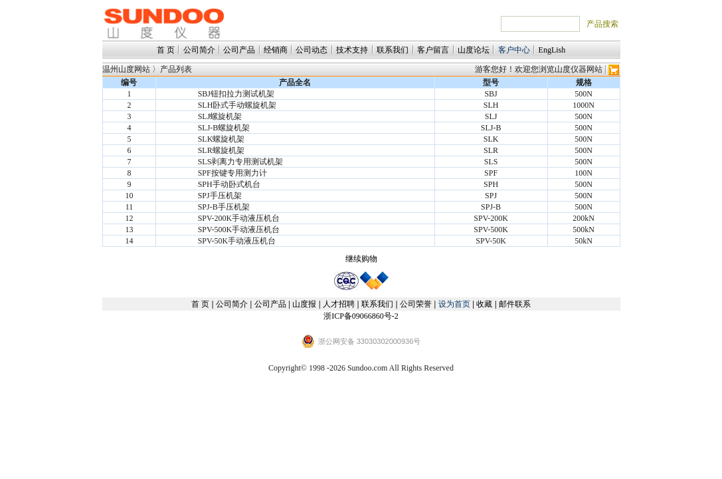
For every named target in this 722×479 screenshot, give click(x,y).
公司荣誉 (416, 304)
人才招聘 (339, 304)
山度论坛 (474, 50)
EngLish (552, 50)
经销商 (276, 50)
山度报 (304, 304)
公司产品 (239, 50)
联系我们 (392, 50)
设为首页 (454, 304)
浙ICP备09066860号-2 (361, 316)
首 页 (166, 50)
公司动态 (311, 50)
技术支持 (352, 50)
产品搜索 (602, 24)
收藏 (484, 304)
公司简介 (199, 50)
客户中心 (514, 50)
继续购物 (361, 258)
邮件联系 (515, 304)
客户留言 (433, 50)
